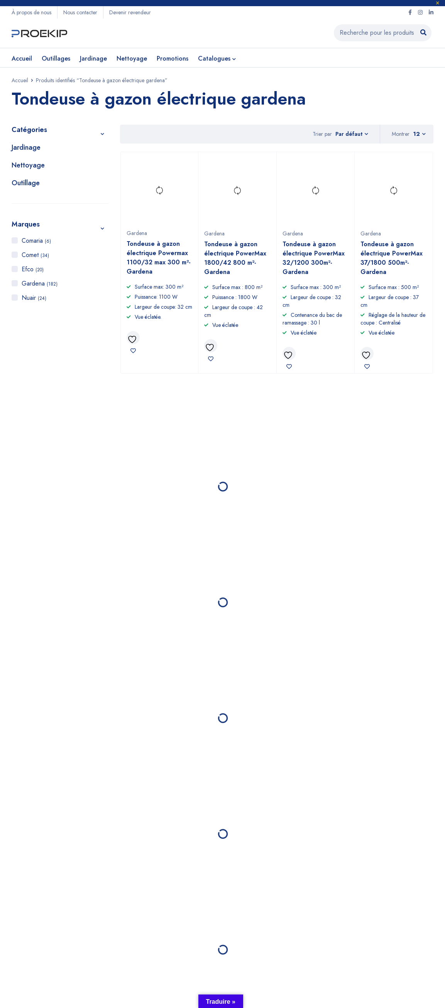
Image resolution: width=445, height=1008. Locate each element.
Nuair (34, 297)
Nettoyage (28, 165)
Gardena (40, 283)
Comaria (36, 240)
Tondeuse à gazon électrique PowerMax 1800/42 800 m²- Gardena (235, 258)
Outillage (26, 183)
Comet (35, 254)
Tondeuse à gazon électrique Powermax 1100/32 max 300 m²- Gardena (159, 258)
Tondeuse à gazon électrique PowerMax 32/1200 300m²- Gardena (314, 258)
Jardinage (26, 147)
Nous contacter (80, 12)
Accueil (20, 80)
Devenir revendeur (130, 12)
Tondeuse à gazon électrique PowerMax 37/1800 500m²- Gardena (391, 258)
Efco (33, 269)
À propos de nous (31, 12)
